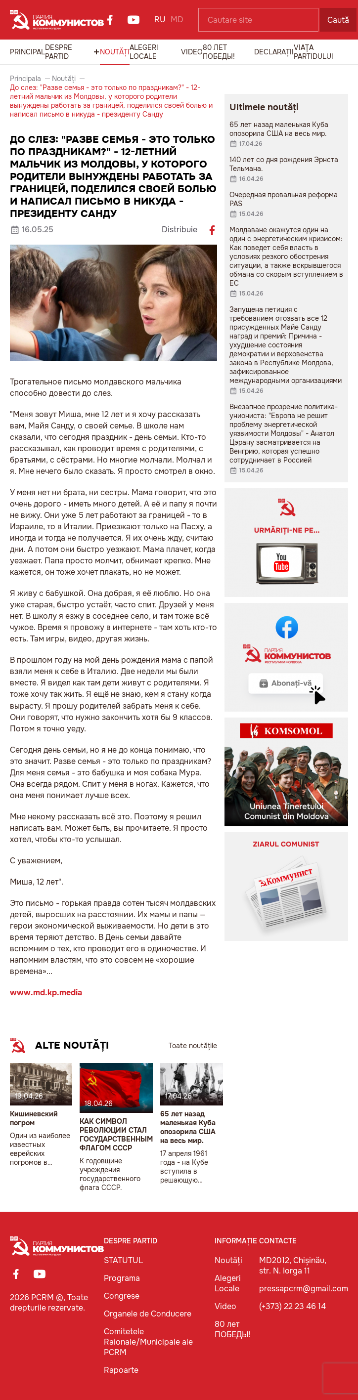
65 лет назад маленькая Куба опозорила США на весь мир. (188, 1127)
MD (177, 19)
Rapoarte (121, 1370)
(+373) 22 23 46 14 (292, 1306)
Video (192, 51)
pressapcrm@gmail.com (303, 1288)
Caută (338, 20)
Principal (27, 51)
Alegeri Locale (144, 52)
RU (160, 19)
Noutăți (115, 51)
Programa (122, 1278)
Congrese (121, 1296)
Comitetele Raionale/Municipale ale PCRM (148, 1342)
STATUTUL (123, 1260)
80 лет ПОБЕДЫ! (219, 52)
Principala (25, 78)
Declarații (274, 51)
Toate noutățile (193, 1045)
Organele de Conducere (147, 1314)
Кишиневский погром (34, 1118)
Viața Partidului (313, 52)
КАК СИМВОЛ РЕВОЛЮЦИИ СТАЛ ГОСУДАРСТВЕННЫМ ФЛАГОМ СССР (116, 1134)
